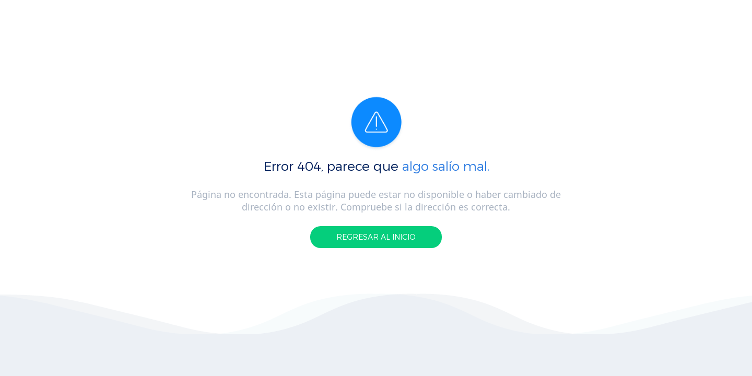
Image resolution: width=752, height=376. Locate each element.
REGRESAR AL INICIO (376, 236)
